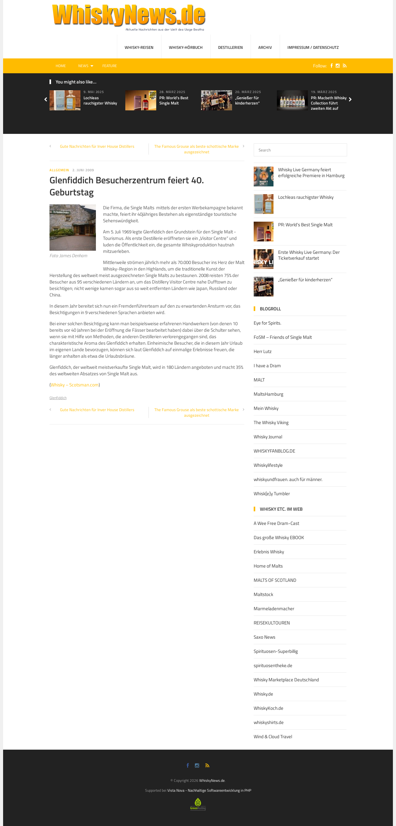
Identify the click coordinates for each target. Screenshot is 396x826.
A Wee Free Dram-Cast (276, 523)
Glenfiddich (58, 398)
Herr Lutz (263, 351)
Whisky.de (263, 693)
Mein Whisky (266, 408)
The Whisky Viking (271, 422)
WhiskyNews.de (212, 780)
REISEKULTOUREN (272, 622)
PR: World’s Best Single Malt (173, 100)
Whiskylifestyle (268, 465)
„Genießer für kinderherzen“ (247, 100)
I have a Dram (267, 365)
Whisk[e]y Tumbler (272, 493)
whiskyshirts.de (269, 722)
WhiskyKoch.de (268, 708)
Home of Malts (268, 565)
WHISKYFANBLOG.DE (274, 450)
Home (61, 66)
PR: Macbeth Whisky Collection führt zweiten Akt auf (328, 103)
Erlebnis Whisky (269, 551)
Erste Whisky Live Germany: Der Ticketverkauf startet (309, 255)
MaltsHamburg (268, 394)
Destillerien (230, 47)
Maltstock (263, 594)
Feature (109, 66)
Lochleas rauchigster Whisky (100, 100)
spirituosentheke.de (273, 665)
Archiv (265, 47)
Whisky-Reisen (139, 47)
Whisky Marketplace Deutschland (286, 679)
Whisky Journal (268, 436)
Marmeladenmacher (274, 608)
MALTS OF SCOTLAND (275, 580)
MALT (259, 379)
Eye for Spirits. (267, 322)
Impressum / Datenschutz (313, 47)
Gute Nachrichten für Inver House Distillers (97, 146)
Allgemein (59, 170)
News (83, 66)
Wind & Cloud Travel (273, 736)
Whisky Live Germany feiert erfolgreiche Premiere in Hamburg (311, 172)
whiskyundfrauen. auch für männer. (288, 479)
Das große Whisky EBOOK (279, 537)
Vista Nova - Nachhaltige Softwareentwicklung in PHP (209, 790)
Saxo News (264, 637)
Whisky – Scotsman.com (75, 384)
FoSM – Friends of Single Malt (283, 337)
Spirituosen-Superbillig (276, 651)
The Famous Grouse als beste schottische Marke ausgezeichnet (196, 149)
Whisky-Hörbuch (186, 47)
